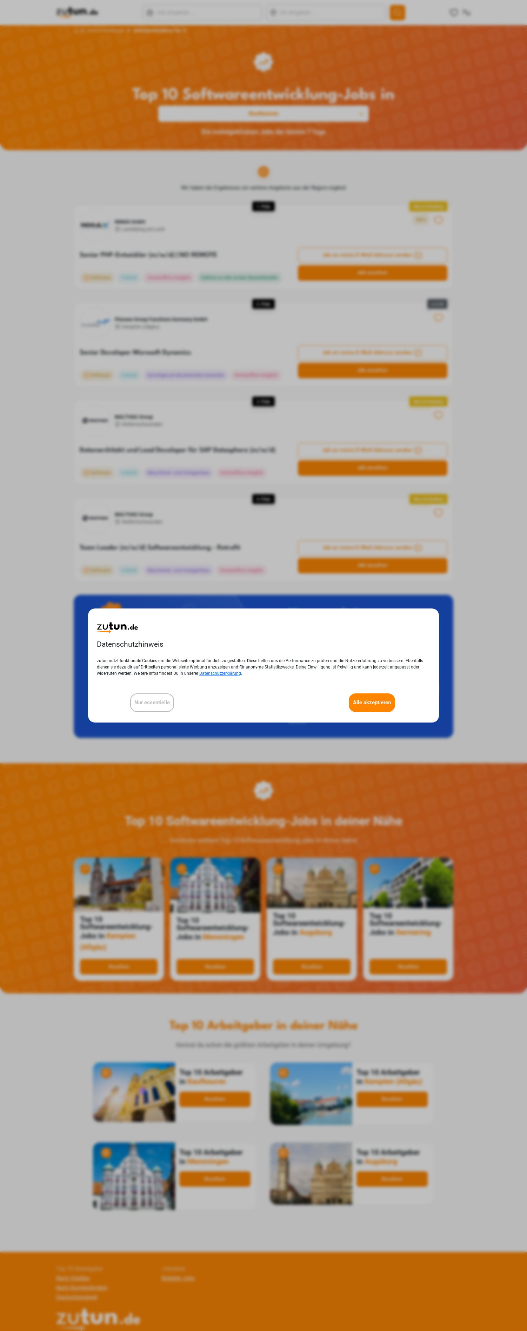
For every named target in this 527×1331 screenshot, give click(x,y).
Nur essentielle (152, 702)
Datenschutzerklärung (220, 673)
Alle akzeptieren (372, 702)
